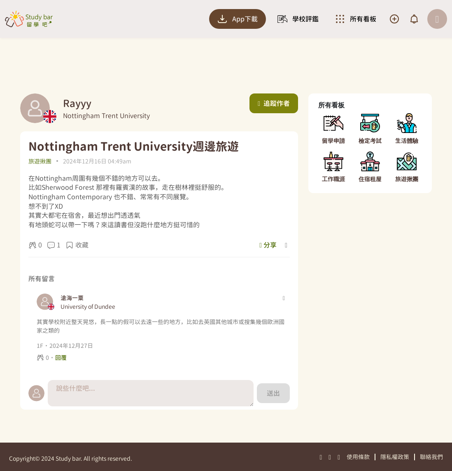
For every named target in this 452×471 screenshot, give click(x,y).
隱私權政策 (394, 457)
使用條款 (358, 457)
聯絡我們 (431, 457)
